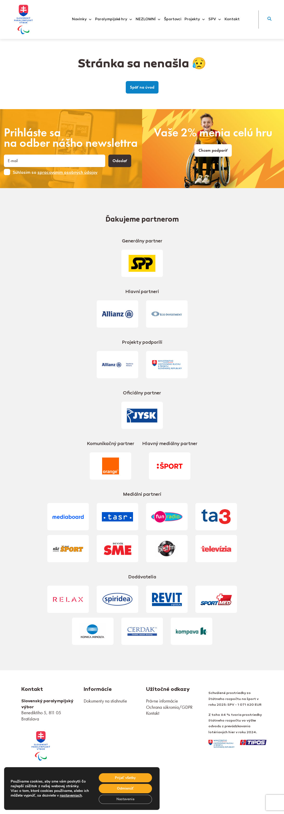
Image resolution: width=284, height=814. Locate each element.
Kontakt (232, 19)
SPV (214, 19)
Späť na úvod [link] (142, 87)
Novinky (82, 19)
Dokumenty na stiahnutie (105, 701)
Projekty (194, 19)
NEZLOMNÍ (148, 19)
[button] (269, 19)
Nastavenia (125, 799)
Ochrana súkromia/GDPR (169, 707)
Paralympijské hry (114, 19)
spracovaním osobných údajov (67, 173)
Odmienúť (124, 788)
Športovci (172, 19)
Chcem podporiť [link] (213, 150)
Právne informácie (162, 701)
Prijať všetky (125, 777)
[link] (40, 745)
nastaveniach (77, 793)
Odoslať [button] (120, 160)
